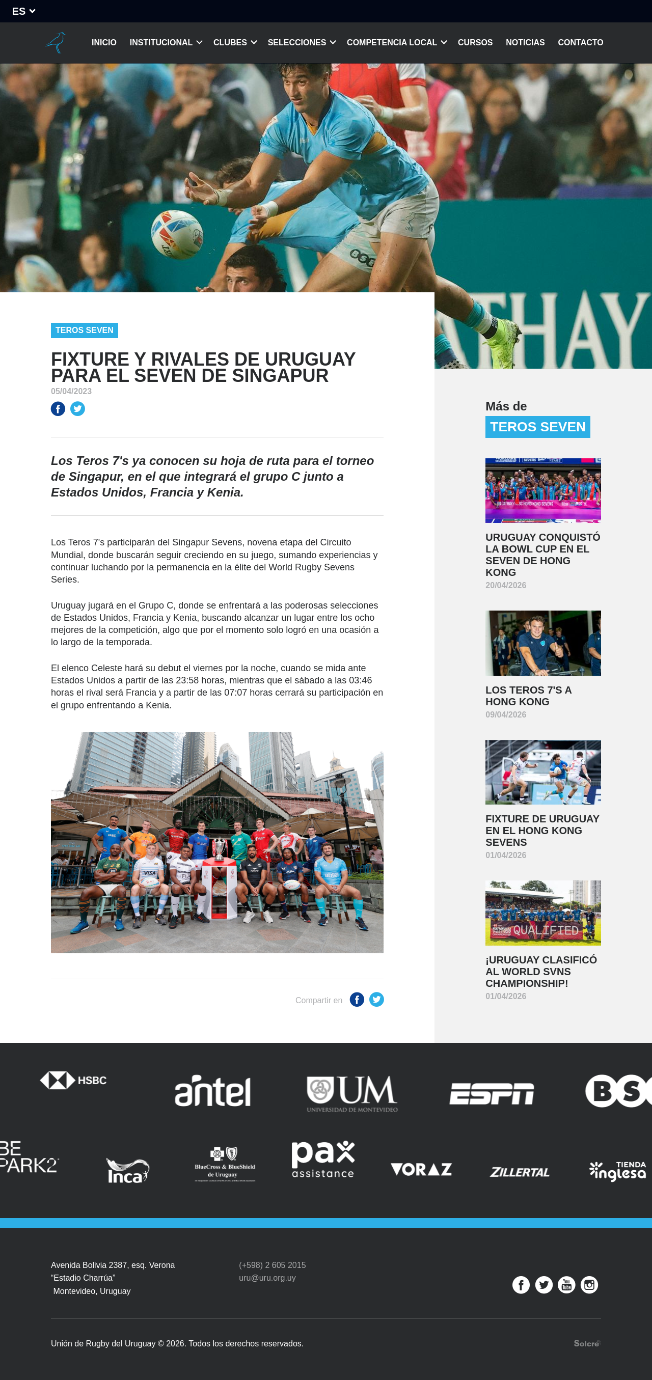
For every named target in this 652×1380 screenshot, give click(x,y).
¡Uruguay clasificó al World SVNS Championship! (541, 971)
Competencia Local (392, 42)
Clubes (230, 42)
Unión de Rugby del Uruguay (55, 42)
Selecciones (297, 42)
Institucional (161, 42)
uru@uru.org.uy (267, 1278)
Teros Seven (85, 330)
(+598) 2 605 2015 (272, 1265)
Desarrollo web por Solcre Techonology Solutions (587, 1343)
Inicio (104, 42)
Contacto (581, 42)
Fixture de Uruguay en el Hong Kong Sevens (542, 830)
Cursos (475, 42)
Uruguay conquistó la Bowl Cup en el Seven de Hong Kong (543, 555)
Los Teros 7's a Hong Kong (528, 695)
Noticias (525, 42)
